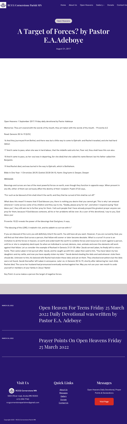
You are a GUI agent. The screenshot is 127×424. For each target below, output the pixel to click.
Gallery (64, 396)
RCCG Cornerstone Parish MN (25, 5)
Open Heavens (63, 21)
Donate (63, 399)
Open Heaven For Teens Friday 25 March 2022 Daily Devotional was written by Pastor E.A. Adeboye (81, 314)
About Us (63, 389)
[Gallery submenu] (103, 5)
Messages (63, 393)
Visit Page (104, 401)
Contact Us (63, 403)
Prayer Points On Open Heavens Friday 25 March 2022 (80, 343)
